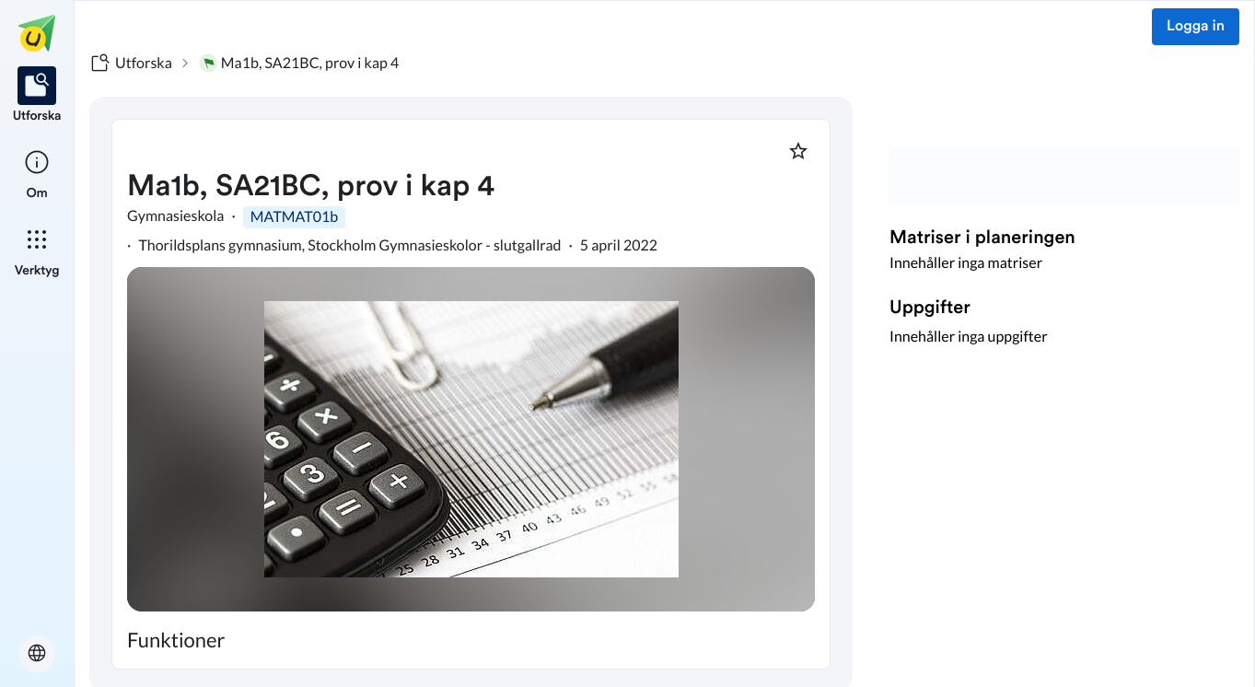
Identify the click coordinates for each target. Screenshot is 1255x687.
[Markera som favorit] (798, 151)
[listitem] (37, 95)
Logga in (1196, 26)
